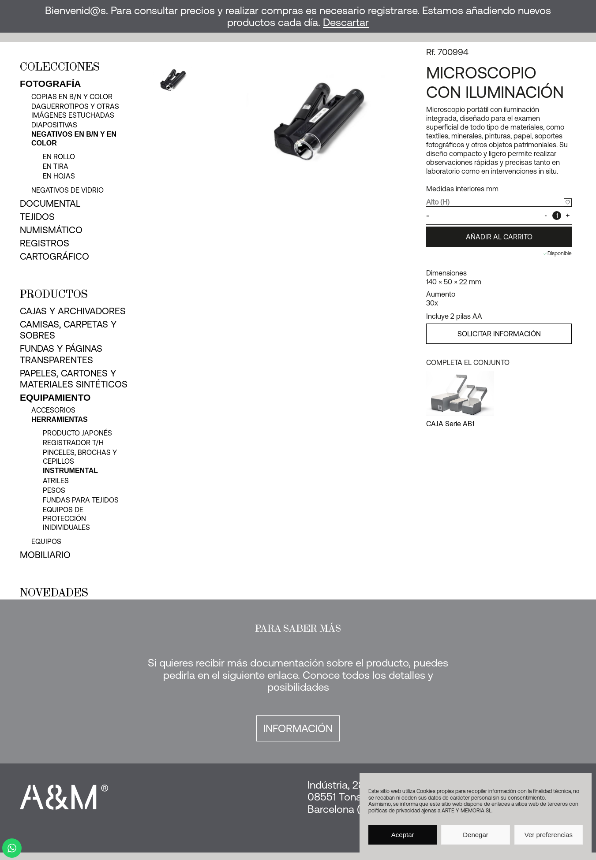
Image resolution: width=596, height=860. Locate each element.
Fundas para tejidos (81, 500)
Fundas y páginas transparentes (61, 354)
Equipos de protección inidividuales (66, 518)
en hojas (59, 176)
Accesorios (53, 410)
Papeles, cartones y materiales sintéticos (73, 378)
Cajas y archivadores (73, 310)
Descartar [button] (346, 22)
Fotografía (50, 83)
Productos (54, 294)
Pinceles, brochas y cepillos (80, 456)
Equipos (46, 541)
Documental (50, 203)
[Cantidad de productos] (556, 215)
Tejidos (37, 216)
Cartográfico (54, 256)
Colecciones (60, 67)
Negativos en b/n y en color (73, 138)
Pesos (54, 490)
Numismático (51, 229)
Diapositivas (54, 125)
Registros (44, 243)
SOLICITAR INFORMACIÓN (499, 334)
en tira (55, 166)
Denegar (475, 834)
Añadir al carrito (499, 237)
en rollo (59, 156)
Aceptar (402, 834)
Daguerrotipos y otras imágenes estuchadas (75, 110)
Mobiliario (45, 554)
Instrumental (70, 470)
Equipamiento (55, 397)
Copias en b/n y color (71, 97)
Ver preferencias (549, 834)
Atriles (56, 480)
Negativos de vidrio (67, 190)
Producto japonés (77, 433)
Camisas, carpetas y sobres (68, 329)
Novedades (54, 592)
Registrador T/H (73, 443)
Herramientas (59, 419)
